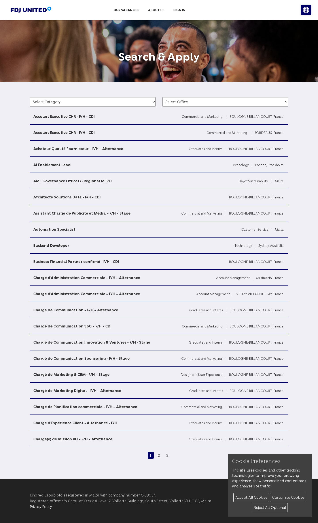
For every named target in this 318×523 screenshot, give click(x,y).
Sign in (179, 10)
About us (156, 10)
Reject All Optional (270, 507)
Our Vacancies (126, 10)
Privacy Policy (41, 506)
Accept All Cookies (251, 497)
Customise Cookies (288, 497)
